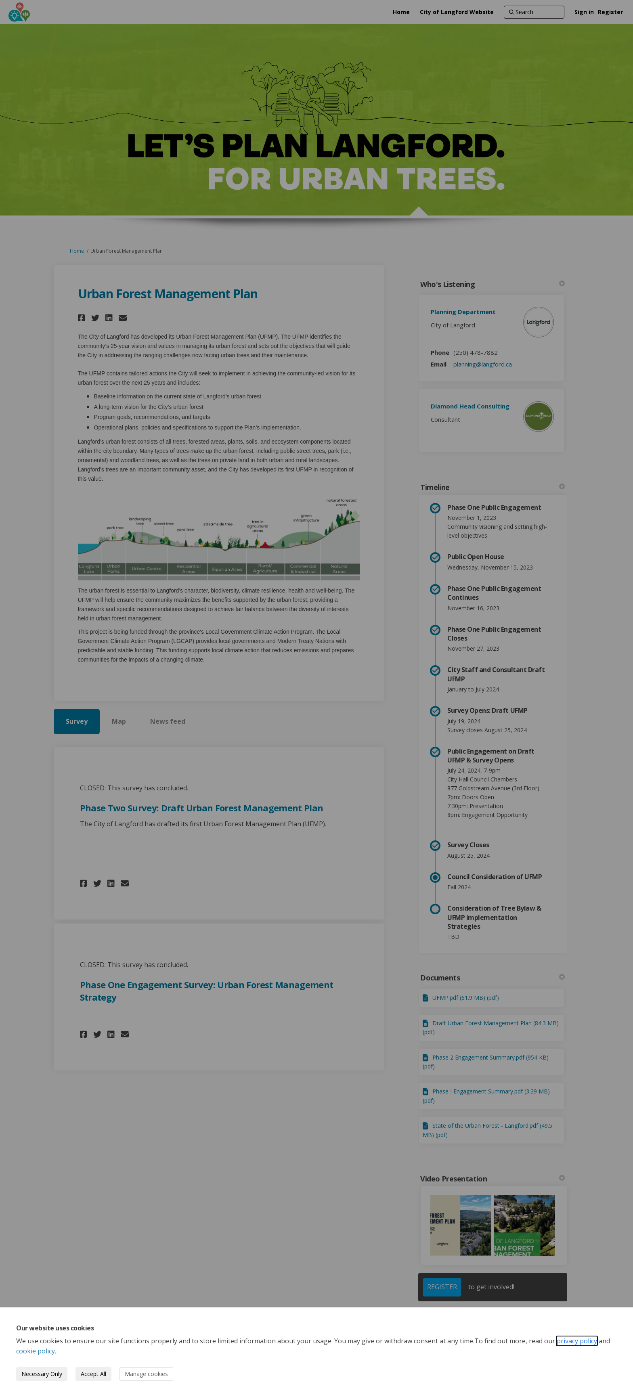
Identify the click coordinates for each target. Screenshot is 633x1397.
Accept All (93, 1374)
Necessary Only (41, 1374)
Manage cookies (146, 1374)
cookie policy (35, 1351)
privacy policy (577, 1340)
